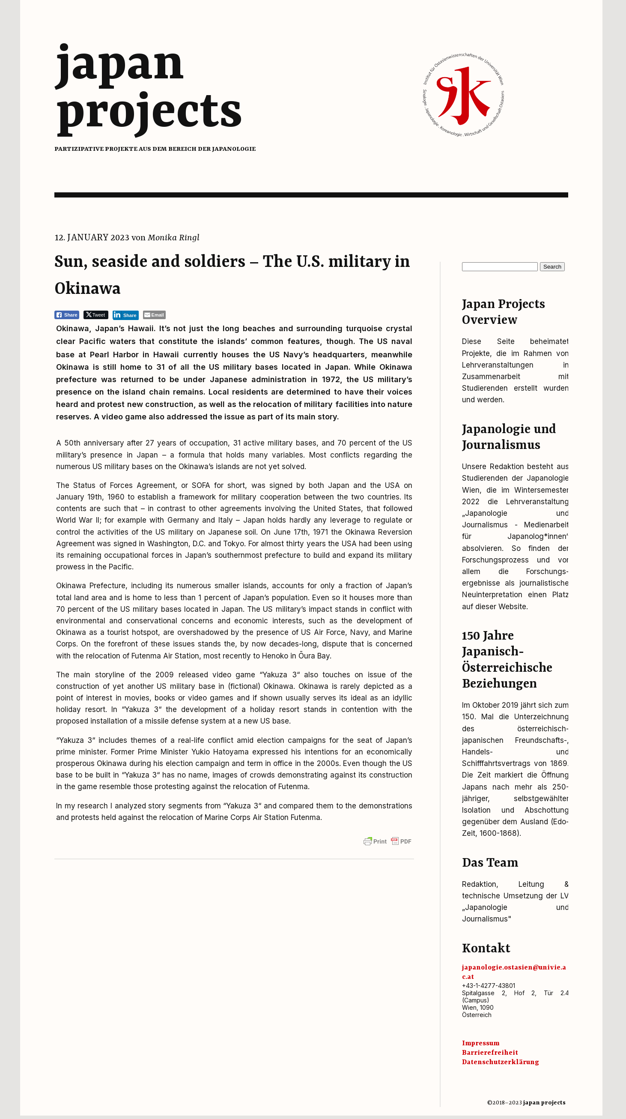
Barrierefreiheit (490, 1053)
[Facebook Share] (66, 315)
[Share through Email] (154, 315)
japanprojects (149, 89)
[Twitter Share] (95, 315)
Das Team (490, 863)
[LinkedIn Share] (126, 315)
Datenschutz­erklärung (500, 1062)
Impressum (480, 1043)
